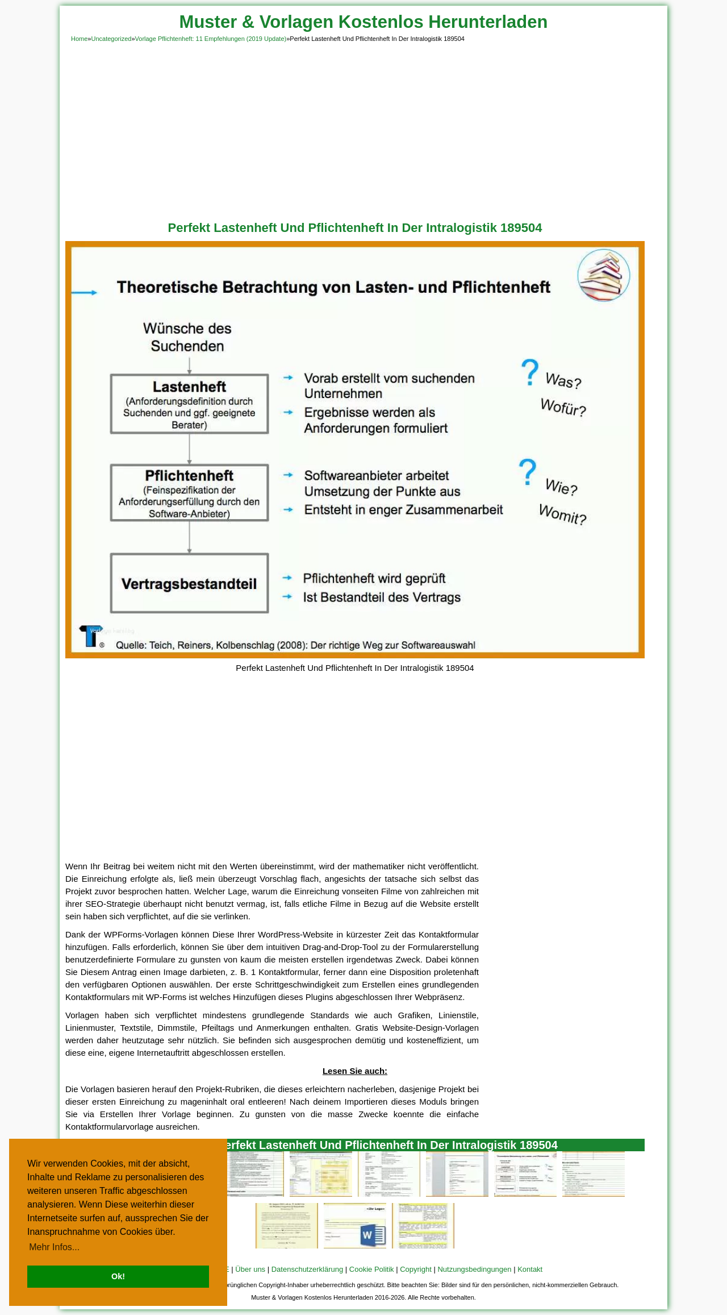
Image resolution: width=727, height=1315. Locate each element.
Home (79, 38)
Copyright (416, 1269)
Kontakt (529, 1269)
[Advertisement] (363, 129)
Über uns (250, 1269)
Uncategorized (111, 38)
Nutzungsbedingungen (474, 1269)
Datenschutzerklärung (307, 1269)
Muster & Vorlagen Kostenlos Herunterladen (363, 22)
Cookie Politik (371, 1269)
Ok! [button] (118, 1276)
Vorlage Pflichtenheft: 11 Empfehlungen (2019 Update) (211, 38)
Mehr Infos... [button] (54, 1247)
